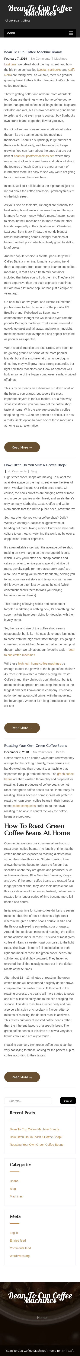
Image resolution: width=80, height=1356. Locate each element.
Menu (10, 33)
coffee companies (24, 806)
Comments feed (20, 1248)
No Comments (40, 58)
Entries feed (18, 1240)
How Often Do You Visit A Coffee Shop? (35, 465)
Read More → (22, 447)
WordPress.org (20, 1256)
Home (42, 1318)
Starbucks (54, 69)
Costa (42, 69)
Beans (60, 752)
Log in (14, 1233)
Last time (10, 64)
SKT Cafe (67, 1350)
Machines (60, 58)
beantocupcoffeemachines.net (34, 156)
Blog (34, 471)
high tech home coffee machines (39, 663)
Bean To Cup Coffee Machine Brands (33, 52)
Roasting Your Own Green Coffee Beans (35, 745)
